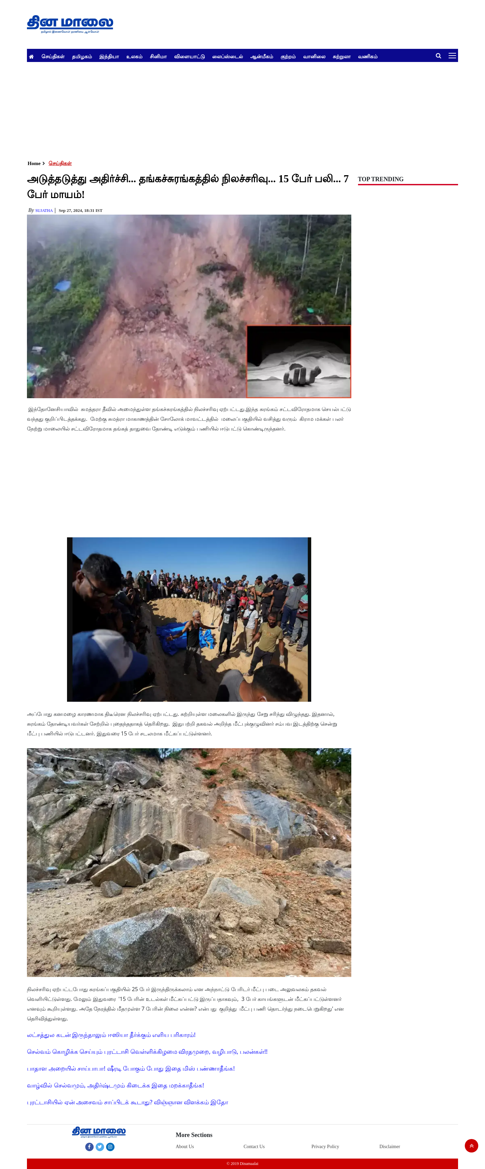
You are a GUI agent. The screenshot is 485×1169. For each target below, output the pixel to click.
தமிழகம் (82, 56)
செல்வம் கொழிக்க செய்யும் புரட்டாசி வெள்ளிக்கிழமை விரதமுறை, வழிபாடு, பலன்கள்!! (147, 1051)
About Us (185, 1146)
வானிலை (314, 56)
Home (34, 163)
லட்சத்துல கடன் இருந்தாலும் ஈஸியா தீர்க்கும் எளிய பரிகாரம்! (111, 1035)
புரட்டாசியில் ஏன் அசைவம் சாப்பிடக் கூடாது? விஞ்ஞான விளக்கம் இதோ (127, 1102)
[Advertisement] (229, 109)
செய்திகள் (53, 56)
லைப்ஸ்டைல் (227, 56)
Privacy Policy (325, 1146)
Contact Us (254, 1146)
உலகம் (134, 56)
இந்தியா (109, 56)
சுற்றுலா (342, 56)
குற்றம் (288, 56)
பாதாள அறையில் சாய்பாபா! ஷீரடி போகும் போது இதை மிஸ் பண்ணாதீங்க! (131, 1068)
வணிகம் (368, 56)
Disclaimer (389, 1146)
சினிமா (158, 56)
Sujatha (44, 210)
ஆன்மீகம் (261, 56)
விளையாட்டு (189, 56)
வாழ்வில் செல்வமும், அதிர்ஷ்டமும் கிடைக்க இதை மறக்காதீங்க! (115, 1085)
